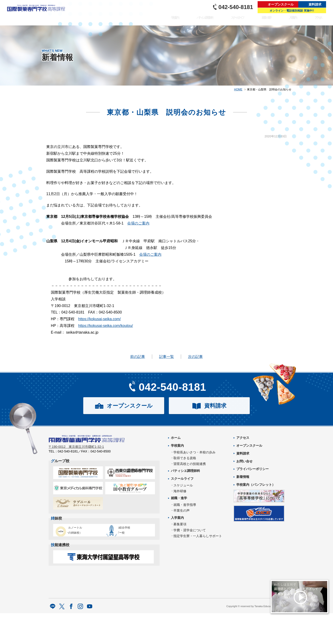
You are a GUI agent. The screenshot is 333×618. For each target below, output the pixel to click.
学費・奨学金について (189, 530)
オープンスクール (281, 4)
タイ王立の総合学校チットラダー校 (128, 532)
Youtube (90, 612)
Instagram (80, 612)
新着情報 (242, 477)
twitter (62, 612)
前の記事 (137, 357)
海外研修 (179, 491)
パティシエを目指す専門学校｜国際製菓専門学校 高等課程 (37, 12)
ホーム (176, 438)
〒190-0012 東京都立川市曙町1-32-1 (76, 450)
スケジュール (183, 485)
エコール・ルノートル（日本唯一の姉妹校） (76, 532)
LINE (53, 612)
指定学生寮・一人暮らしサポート (197, 536)
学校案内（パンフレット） (255, 484)
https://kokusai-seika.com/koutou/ (105, 326)
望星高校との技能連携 (189, 464)
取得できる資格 (184, 458)
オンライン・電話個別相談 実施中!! (292, 10)
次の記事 (195, 357)
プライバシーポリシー (252, 469)
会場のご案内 (138, 223)
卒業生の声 (181, 510)
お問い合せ (244, 461)
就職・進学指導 (184, 505)
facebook (71, 612)
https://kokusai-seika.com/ (99, 319)
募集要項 (179, 524)
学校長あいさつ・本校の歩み (194, 452)
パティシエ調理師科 (198, 20)
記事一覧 (166, 357)
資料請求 (314, 4)
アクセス (318, 20)
